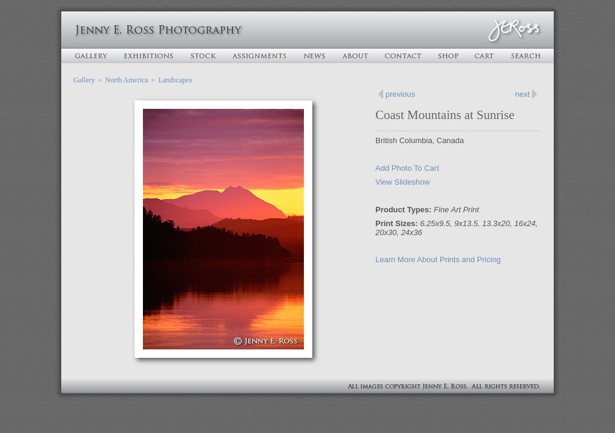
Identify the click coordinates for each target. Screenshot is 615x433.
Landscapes (175, 80)
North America (126, 80)
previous (400, 94)
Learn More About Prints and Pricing (438, 259)
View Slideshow (402, 181)
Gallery (84, 80)
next (522, 94)
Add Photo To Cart (407, 168)
